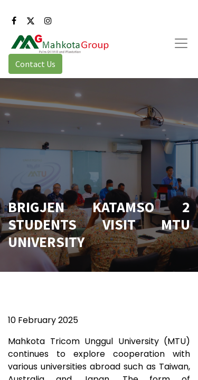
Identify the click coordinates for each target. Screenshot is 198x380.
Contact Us (35, 64)
